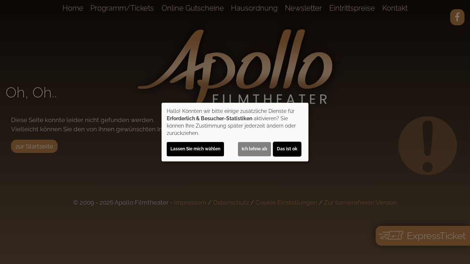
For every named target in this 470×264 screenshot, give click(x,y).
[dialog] (235, 132)
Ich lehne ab (254, 148)
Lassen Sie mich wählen (195, 148)
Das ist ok (287, 148)
